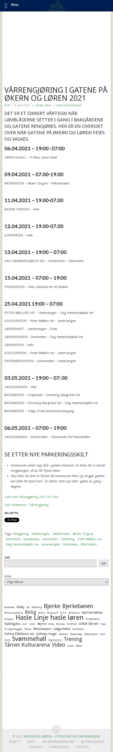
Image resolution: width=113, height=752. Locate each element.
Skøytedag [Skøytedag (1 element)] (76, 634)
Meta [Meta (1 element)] (51, 624)
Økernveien (89, 544)
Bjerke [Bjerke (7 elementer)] (52, 606)
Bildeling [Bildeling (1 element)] (37, 607)
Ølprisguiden (92, 742)
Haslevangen (40, 534)
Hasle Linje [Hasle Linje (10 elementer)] (31, 617)
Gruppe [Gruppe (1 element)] (8, 619)
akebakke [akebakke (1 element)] (9, 607)
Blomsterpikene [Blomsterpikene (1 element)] (13, 612)
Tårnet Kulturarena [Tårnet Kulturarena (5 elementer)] (27, 645)
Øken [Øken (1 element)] (79, 645)
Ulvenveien (70, 544)
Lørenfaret (13, 539)
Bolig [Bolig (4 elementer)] (30, 612)
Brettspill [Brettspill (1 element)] (52, 612)
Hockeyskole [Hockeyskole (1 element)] (93, 619)
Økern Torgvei (83, 534)
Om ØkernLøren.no (58, 742)
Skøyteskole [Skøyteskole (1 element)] (91, 634)
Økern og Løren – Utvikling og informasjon (62, 736)
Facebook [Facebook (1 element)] (74, 612)
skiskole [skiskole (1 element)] (63, 634)
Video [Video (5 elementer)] (58, 645)
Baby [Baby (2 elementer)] (20, 607)
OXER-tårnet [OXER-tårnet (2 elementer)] (89, 624)
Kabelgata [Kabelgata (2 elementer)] (12, 624)
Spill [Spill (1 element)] (102, 634)
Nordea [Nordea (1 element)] (60, 624)
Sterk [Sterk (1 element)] (7, 640)
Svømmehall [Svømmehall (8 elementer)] (29, 639)
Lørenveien (50, 539)
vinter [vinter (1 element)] (70, 645)
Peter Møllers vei (89, 539)
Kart (31, 742)
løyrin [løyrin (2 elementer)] (41, 624)
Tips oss (82, 747)
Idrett (14, 742)
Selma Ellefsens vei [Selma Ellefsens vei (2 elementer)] (19, 634)
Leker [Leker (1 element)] (32, 624)
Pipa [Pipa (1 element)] (103, 624)
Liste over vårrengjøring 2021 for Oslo (31, 497)
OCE (7, 105)
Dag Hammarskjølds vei (22, 544)
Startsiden (58, 747)
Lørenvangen (50, 544)
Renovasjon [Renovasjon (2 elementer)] (42, 629)
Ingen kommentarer (68, 105)
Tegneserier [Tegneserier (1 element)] (55, 640)
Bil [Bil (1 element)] (27, 607)
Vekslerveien (61, 534)
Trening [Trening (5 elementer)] (73, 639)
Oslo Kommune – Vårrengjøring (26, 505)
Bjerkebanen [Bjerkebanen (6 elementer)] (77, 606)
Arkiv (8, 576)
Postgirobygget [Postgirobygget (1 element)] (13, 629)
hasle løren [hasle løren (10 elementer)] (67, 617)
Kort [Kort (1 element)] (24, 624)
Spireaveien (31, 539)
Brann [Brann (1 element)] (41, 612)
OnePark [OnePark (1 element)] (72, 624)
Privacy (35, 747)
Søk (7, 557)
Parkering (67, 539)
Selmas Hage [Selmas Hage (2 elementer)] (46, 634)
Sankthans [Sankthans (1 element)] (78, 629)
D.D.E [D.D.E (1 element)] (63, 612)
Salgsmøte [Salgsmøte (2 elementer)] (61, 629)
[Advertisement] (56, 46)
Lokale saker (43, 105)
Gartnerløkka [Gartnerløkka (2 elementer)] (92, 612)
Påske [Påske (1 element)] (27, 629)
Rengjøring (21, 534)
